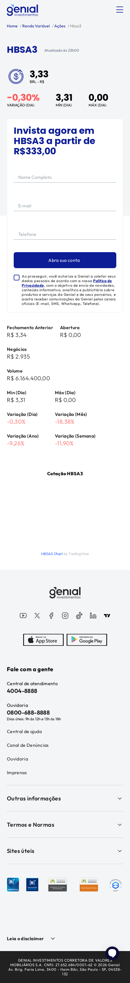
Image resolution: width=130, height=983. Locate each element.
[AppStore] (43, 640)
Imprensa (17, 772)
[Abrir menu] (119, 10)
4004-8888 (22, 690)
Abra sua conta (64, 260)
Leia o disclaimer (25, 938)
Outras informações (65, 798)
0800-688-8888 (28, 712)
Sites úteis (65, 850)
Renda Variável (35, 26)
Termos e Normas (65, 824)
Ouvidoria (17, 759)
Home (12, 26)
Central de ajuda (24, 731)
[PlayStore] (87, 640)
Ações (59, 26)
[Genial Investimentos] (22, 10)
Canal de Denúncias (28, 745)
